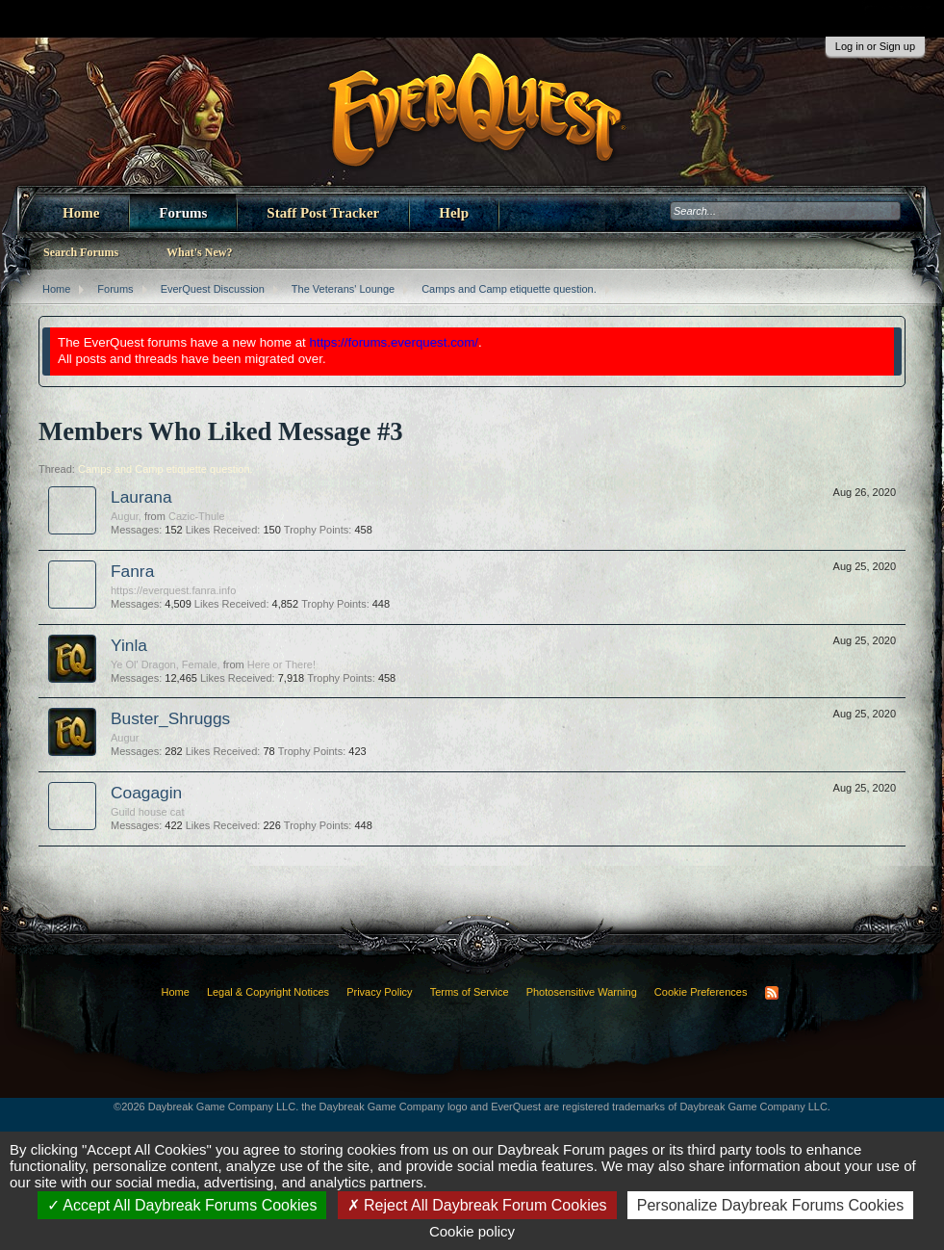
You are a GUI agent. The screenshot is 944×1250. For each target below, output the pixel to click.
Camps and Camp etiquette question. (165, 469)
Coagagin (146, 792)
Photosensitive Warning (581, 992)
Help (454, 213)
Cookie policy (472, 1231)
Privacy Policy (379, 992)
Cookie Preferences (701, 992)
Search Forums (80, 252)
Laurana (141, 497)
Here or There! (281, 664)
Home (81, 213)
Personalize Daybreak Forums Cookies (770, 1205)
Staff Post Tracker (323, 213)
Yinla (129, 645)
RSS (771, 993)
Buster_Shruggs (170, 718)
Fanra (132, 571)
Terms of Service (469, 992)
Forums (183, 213)
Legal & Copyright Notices (268, 992)
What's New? (199, 252)
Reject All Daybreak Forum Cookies (477, 1205)
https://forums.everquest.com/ (394, 342)
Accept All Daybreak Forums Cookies (182, 1205)
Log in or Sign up (875, 46)
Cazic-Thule (196, 516)
